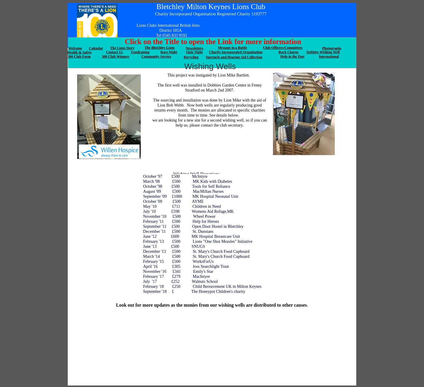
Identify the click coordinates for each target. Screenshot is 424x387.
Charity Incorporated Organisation (235, 52)
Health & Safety (79, 52)
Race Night (168, 52)
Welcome (75, 48)
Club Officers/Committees (282, 48)
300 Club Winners (115, 56)
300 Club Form (79, 56)
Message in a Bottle (232, 48)
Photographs (331, 48)
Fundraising (140, 52)
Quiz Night (194, 52)
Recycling (191, 57)
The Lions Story (122, 48)
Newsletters (194, 48)
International (329, 56)
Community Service (156, 56)
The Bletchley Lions (160, 48)
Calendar (96, 48)
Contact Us (114, 52)
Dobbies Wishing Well (323, 52)
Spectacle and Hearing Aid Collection (234, 57)
